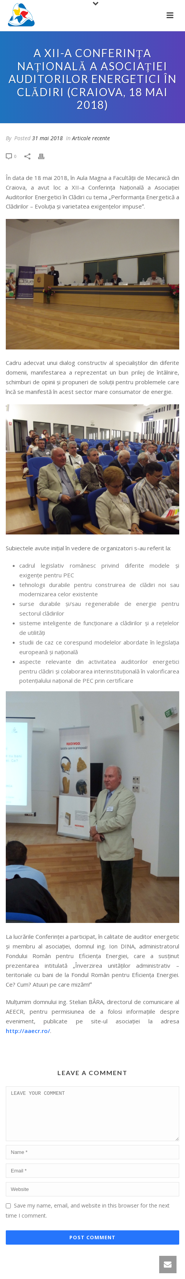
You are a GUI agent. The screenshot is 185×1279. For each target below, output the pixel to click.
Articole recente (91, 138)
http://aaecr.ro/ (28, 1031)
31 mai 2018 (47, 138)
